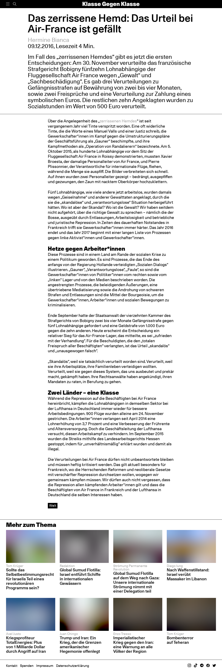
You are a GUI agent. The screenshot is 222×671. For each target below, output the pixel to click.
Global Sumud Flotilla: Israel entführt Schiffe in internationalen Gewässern (80, 576)
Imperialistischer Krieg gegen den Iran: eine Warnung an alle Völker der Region (133, 644)
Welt (52, 506)
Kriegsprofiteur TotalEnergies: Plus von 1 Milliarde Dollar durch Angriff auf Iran (26, 644)
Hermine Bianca (48, 40)
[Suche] (14, 4)
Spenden (26, 666)
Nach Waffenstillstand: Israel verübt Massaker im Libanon (188, 574)
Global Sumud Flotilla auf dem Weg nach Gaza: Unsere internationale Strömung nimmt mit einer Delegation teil (136, 582)
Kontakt (11, 666)
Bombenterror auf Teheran (180, 640)
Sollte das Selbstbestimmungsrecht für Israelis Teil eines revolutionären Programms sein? (30, 578)
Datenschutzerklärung (72, 666)
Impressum (44, 666)
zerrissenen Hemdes (118, 120)
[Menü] (7, 4)
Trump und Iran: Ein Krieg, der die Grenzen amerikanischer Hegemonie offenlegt (80, 644)
